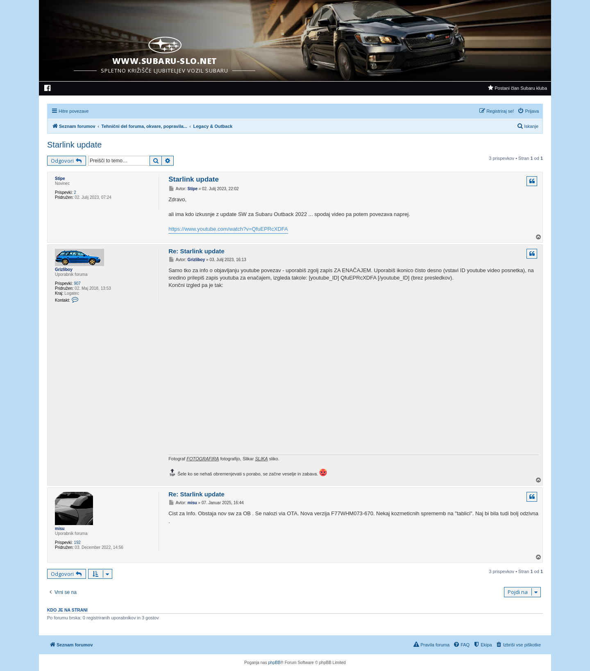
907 (77, 283)
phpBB (274, 662)
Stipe (60, 178)
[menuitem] (47, 88)
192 (77, 542)
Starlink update (74, 144)
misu (59, 528)
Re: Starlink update (196, 251)
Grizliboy (64, 269)
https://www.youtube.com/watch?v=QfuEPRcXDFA (228, 229)
